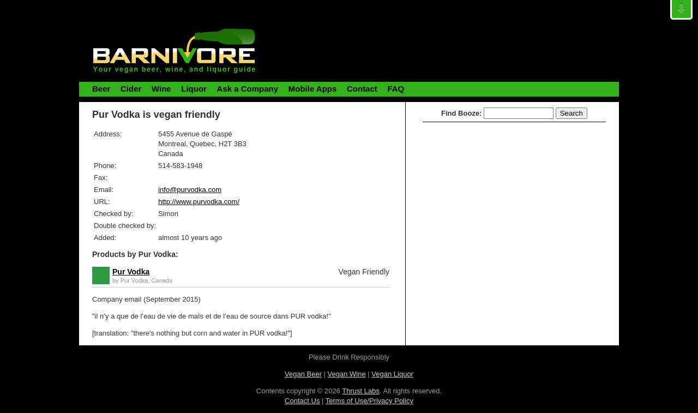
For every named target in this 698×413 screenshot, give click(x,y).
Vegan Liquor (392, 374)
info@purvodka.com (189, 189)
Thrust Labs (361, 391)
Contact (362, 88)
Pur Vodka (130, 271)
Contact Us (302, 401)
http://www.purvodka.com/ (198, 201)
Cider (131, 88)
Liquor (194, 88)
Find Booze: (461, 113)
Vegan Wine (347, 374)
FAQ (395, 88)
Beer (101, 88)
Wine (161, 88)
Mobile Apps (312, 88)
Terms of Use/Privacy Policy (369, 401)
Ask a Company (248, 88)
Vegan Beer (303, 374)
